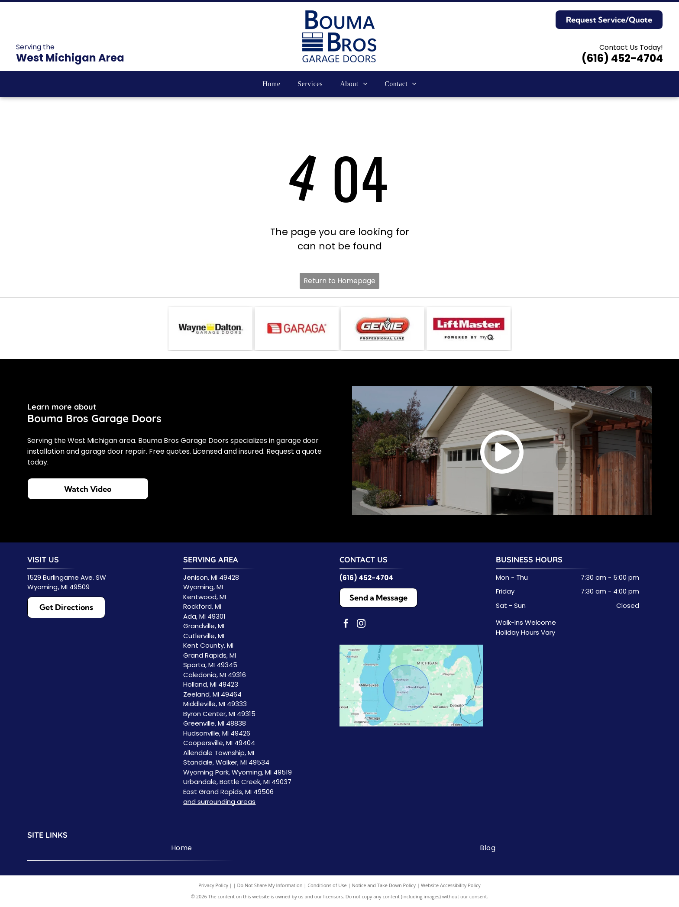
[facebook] (346, 624)
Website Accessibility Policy (451, 885)
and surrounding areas (219, 801)
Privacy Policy (213, 885)
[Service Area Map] (411, 685)
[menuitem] (271, 84)
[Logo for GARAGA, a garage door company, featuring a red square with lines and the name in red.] (297, 328)
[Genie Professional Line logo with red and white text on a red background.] (383, 328)
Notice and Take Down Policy (384, 885)
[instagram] (361, 624)
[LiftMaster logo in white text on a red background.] (469, 328)
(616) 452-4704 (622, 58)
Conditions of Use (327, 885)
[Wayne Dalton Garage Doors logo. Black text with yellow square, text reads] (210, 328)
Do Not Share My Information (270, 885)
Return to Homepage (339, 281)
